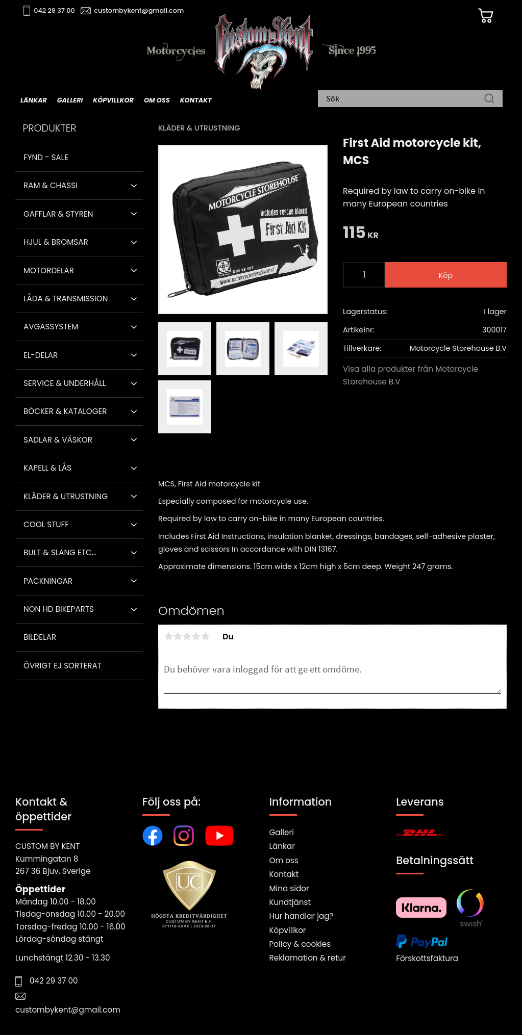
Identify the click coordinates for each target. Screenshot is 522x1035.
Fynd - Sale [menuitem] (45, 157)
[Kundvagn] (485, 15)
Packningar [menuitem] (47, 581)
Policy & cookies (300, 944)
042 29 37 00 (54, 10)
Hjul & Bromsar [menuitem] (55, 242)
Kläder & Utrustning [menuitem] (65, 496)
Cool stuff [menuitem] (46, 524)
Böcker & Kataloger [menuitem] (65, 411)
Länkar (282, 846)
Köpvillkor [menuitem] (113, 100)
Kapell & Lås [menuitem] (47, 467)
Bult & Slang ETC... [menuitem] (59, 552)
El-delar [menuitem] (40, 355)
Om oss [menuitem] (157, 100)
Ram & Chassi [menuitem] (50, 185)
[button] (134, 185)
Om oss (284, 860)
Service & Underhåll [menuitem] (64, 383)
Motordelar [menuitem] (48, 270)
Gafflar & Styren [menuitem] (58, 214)
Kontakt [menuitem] (196, 100)
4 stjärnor (196, 636)
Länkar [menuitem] (33, 100)
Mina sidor (289, 888)
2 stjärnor (177, 636)
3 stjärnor (186, 636)
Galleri (281, 832)
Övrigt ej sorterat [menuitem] (62, 665)
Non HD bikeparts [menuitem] (58, 609)
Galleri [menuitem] (70, 100)
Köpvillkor (287, 930)
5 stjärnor (205, 636)
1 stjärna (168, 636)
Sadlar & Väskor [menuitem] (57, 439)
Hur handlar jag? (301, 916)
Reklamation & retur (307, 957)
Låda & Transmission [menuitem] (65, 298)
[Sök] (489, 99)
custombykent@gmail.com (139, 10)
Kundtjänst (290, 902)
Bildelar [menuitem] (39, 637)
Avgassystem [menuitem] (50, 326)
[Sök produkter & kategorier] (405, 99)
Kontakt (284, 874)
